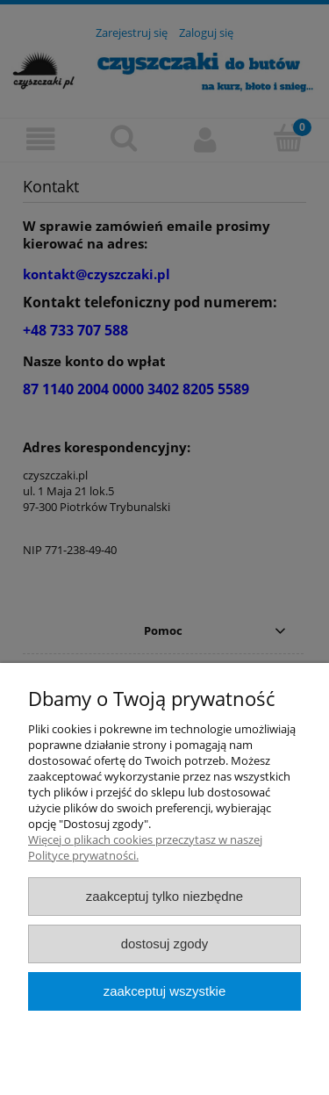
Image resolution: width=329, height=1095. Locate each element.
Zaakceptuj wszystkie (164, 990)
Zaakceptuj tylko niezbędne (164, 896)
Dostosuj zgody (165, 943)
